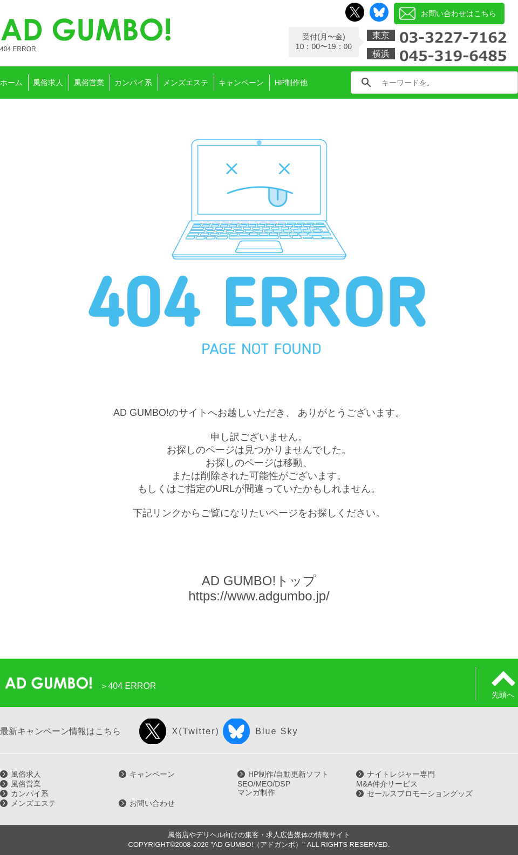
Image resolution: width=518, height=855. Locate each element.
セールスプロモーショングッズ (420, 793)
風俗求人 (26, 774)
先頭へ (503, 690)
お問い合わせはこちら (458, 13)
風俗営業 (26, 783)
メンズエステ (33, 803)
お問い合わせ (152, 803)
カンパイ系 (30, 793)
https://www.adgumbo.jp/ (258, 596)
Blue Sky (276, 731)
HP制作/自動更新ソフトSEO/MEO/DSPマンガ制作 (283, 783)
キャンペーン (152, 774)
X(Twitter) (195, 731)
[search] (405, 82)
